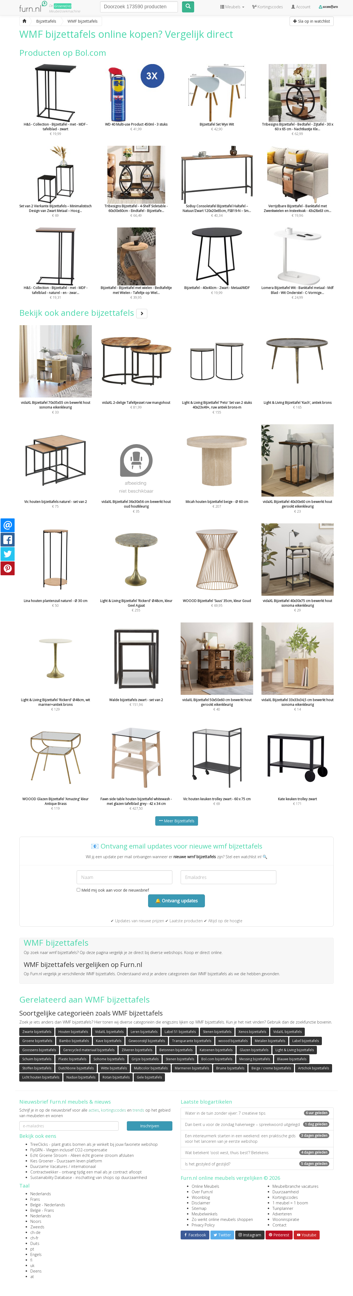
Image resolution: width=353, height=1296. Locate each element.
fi (31, 1260)
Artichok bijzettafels (313, 1068)
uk (32, 1265)
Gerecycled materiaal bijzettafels (88, 1050)
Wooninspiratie (285, 1219)
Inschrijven (149, 1125)
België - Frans (42, 1210)
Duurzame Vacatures (49, 1166)
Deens (36, 1271)
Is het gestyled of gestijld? (257, 1164)
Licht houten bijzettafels (40, 1077)
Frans (35, 1199)
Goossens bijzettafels (39, 1050)
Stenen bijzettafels (217, 1031)
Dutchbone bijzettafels (76, 1068)
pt (32, 1249)
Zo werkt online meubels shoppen (222, 1219)
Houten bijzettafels (73, 1031)
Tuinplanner (282, 1208)
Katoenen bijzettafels (216, 1050)
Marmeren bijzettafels (192, 1068)
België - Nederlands (47, 1204)
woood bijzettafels (233, 1040)
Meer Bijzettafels (176, 820)
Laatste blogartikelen (206, 1101)
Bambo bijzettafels (74, 1040)
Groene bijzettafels (37, 1040)
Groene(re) (62, 6)
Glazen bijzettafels (254, 1050)
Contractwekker (44, 1172)
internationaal (83, 1166)
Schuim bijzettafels (36, 1059)
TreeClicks (39, 1144)
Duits (34, 1243)
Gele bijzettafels (149, 1077)
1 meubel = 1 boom (290, 1202)
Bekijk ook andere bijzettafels (83, 312)
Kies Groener (41, 1161)
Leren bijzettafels (144, 1031)
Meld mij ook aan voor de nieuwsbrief (113, 890)
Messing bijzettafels (254, 1059)
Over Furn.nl (202, 1191)
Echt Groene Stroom (48, 1155)
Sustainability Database (51, 1177)
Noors (35, 1221)
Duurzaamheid (285, 1191)
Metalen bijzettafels (270, 1040)
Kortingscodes (285, 1197)
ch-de (35, 1232)
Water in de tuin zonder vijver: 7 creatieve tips (257, 1113)
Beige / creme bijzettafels (271, 1068)
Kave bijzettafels (108, 1040)
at (32, 1276)
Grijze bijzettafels (145, 1059)
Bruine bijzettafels (230, 1068)
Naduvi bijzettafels (80, 1077)
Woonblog (201, 1197)
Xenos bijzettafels (252, 1031)
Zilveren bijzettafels (137, 1050)
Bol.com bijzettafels (216, 1059)
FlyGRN (36, 1149)
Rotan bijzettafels (116, 1077)
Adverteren (282, 1214)
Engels (36, 1254)
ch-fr (34, 1238)
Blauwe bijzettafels (291, 1059)
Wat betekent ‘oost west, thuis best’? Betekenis (257, 1152)
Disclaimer (201, 1202)
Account (301, 6)
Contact (279, 1225)
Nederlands (40, 1193)
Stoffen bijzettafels (36, 1068)
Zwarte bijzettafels (36, 1031)
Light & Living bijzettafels (295, 1050)
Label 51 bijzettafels (180, 1031)
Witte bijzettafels (114, 1068)
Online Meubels (205, 1186)
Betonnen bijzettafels (175, 1050)
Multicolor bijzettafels (151, 1068)
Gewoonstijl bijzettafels (147, 1040)
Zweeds (37, 1226)
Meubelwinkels (205, 1214)
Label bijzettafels (305, 1040)
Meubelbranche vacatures (295, 1186)
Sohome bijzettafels (108, 1059)
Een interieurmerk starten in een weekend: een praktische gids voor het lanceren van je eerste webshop (257, 1138)
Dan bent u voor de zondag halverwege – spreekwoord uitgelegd (257, 1124)
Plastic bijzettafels (72, 1059)
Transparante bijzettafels (191, 1040)
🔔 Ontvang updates (176, 901)
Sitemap (199, 1208)
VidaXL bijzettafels (109, 1031)
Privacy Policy (203, 1225)
